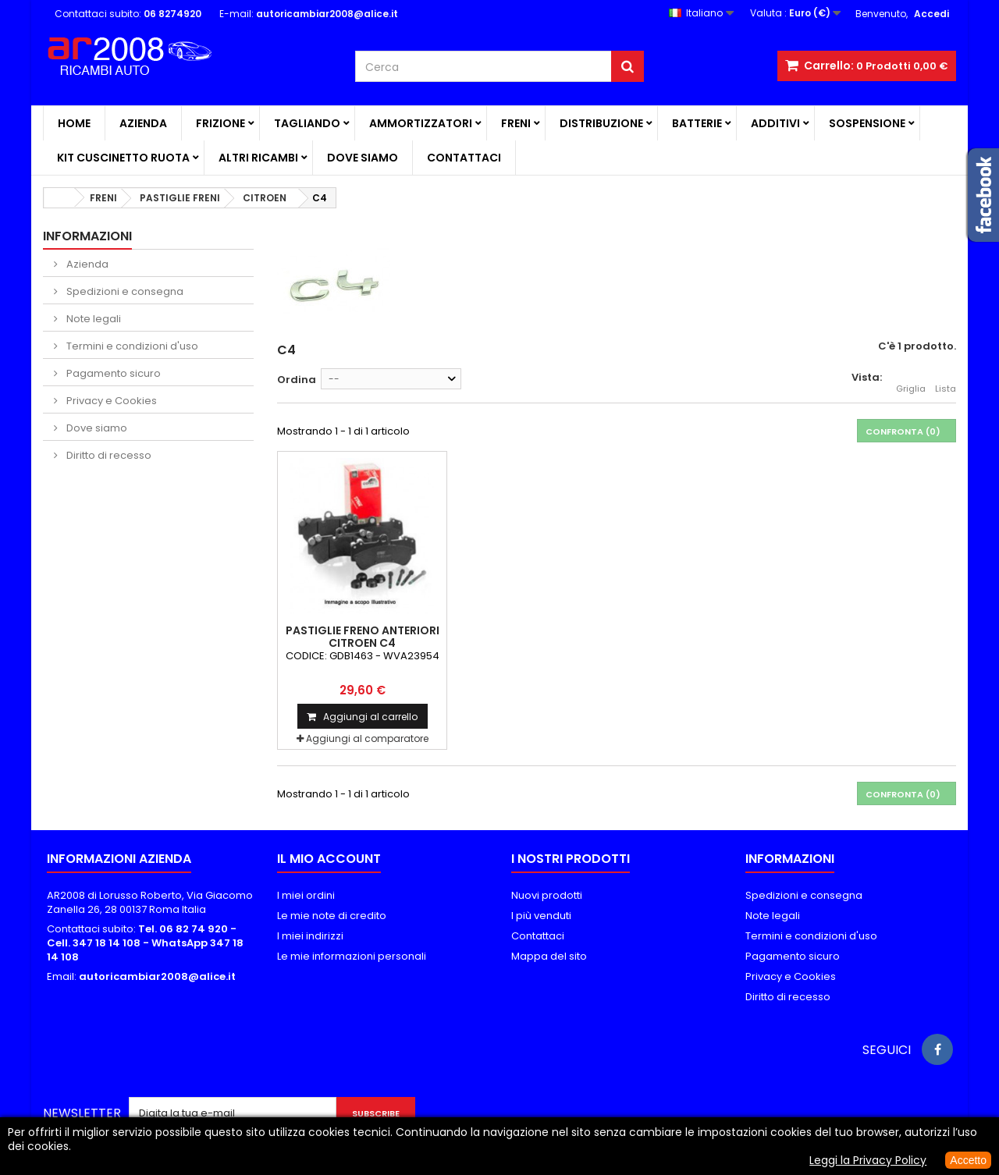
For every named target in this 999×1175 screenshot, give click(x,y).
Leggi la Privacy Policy (867, 1160)
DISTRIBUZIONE (601, 123)
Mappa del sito (549, 956)
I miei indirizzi (310, 935)
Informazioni (87, 236)
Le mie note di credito (331, 915)
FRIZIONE (220, 123)
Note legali (92, 318)
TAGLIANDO (307, 123)
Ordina (296, 379)
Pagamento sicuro (112, 373)
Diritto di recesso (107, 455)
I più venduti (541, 915)
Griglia (911, 380)
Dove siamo (362, 157)
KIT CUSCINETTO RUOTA (123, 157)
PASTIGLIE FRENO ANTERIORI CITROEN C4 (362, 636)
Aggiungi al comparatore (367, 738)
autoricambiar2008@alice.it (157, 976)
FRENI (516, 123)
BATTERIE (697, 123)
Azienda (143, 123)
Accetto (968, 1160)
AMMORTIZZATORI (420, 123)
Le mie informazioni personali (351, 956)
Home (74, 123)
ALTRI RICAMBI (258, 157)
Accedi (931, 13)
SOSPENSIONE (867, 123)
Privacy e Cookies (110, 400)
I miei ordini (306, 895)
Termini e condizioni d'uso (131, 346)
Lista (945, 380)
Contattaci (464, 157)
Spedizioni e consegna (123, 291)
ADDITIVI (775, 123)
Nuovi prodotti (546, 895)
